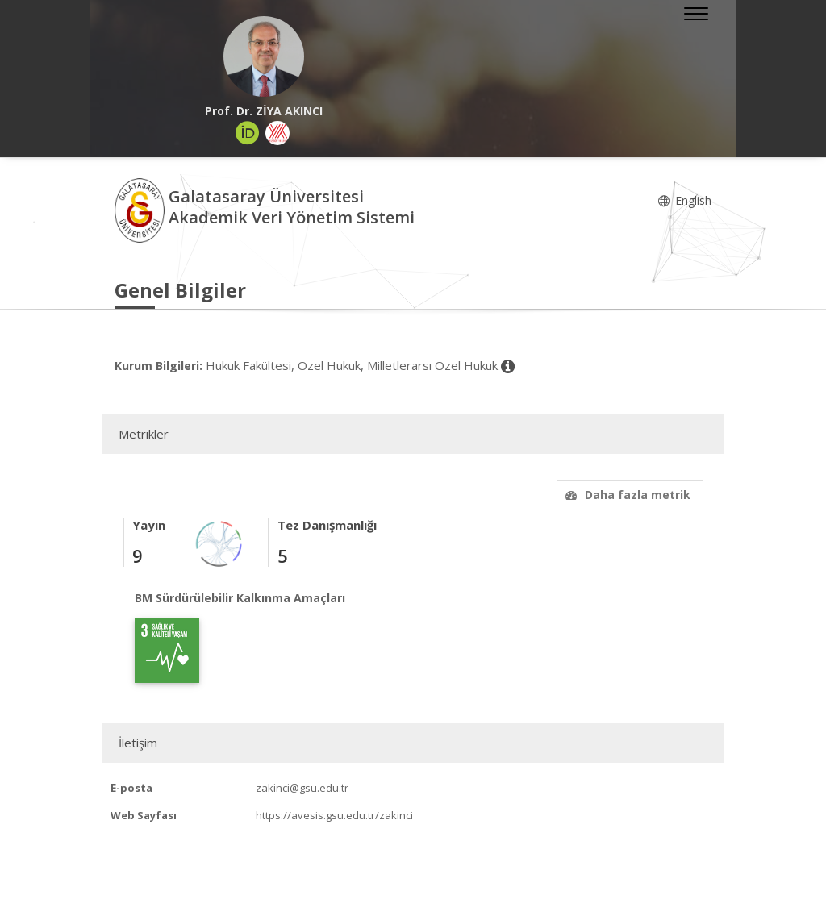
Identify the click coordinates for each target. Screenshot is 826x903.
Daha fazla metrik (625, 494)
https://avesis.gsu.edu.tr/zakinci (334, 815)
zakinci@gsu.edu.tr (302, 787)
